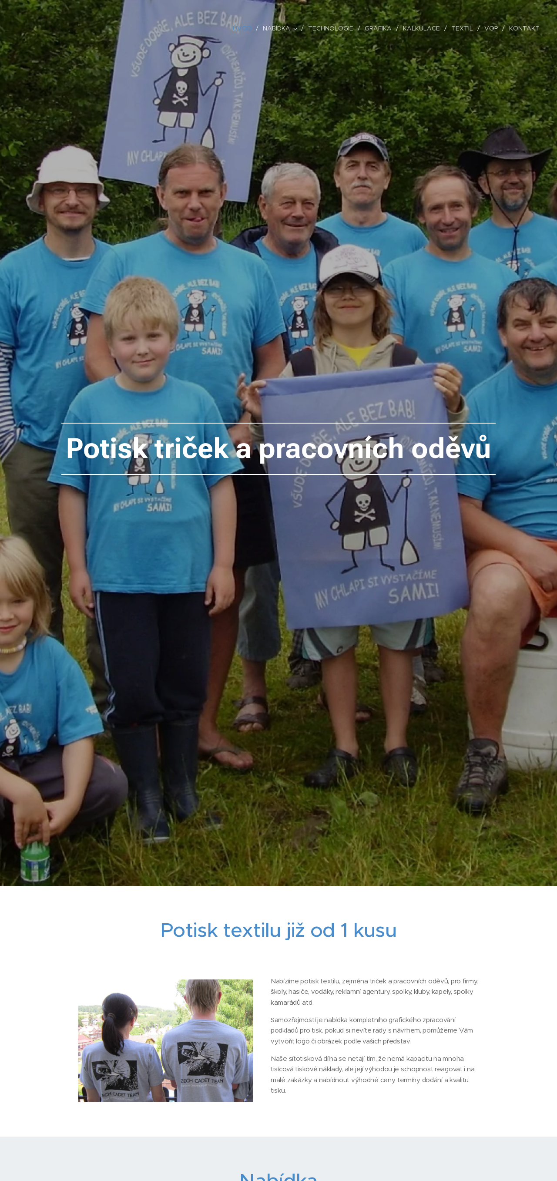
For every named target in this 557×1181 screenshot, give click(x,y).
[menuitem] (244, 28)
